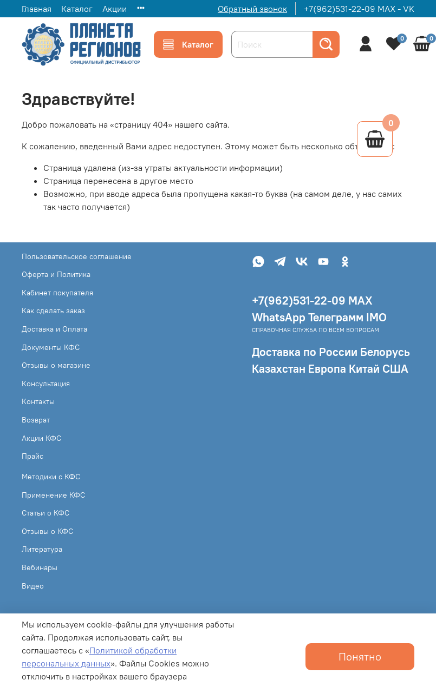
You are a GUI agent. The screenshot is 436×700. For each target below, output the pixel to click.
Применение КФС (53, 495)
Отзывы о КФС (47, 531)
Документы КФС (51, 347)
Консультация (46, 383)
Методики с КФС (51, 476)
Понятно (360, 656)
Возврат (36, 420)
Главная (36, 8)
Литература (42, 549)
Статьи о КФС (45, 513)
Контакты (38, 401)
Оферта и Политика (56, 274)
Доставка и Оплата (54, 329)
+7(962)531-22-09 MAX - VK (359, 8)
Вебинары (39, 567)
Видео (33, 586)
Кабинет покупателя (57, 293)
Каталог (77, 8)
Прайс (32, 456)
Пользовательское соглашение (77, 256)
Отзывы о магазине (56, 365)
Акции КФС (41, 438)
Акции (114, 8)
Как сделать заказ (53, 310)
